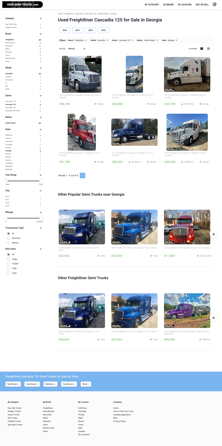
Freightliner (23, 40)
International (23, 43)
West (86, 384)
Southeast (32, 384)
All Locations (84, 434)
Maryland (23, 166)
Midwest (50, 384)
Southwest (69, 384)
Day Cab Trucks (23, 24)
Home (116, 408)
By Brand (168, 4)
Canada (81, 431)
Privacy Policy (119, 421)
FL (23, 83)
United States (23, 123)
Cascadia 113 (23, 101)
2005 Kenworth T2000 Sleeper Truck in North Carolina (187, 248)
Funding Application (122, 414)
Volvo (23, 55)
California (23, 141)
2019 (23, 197)
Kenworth (23, 46)
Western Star (23, 58)
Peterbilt (23, 52)
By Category (152, 4)
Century (23, 77)
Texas (80, 425)
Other (23, 61)
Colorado (23, 145)
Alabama (23, 135)
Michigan (23, 169)
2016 (23, 203)
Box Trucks (13, 418)
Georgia (23, 151)
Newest (76, 48)
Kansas (23, 160)
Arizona (23, 138)
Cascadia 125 (23, 105)
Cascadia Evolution (23, 111)
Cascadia (23, 74)
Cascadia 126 (23, 108)
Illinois (23, 154)
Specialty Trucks (15, 425)
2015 (23, 206)
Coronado (23, 80)
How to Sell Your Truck (123, 411)
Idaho (80, 418)
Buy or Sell (202, 4)
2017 (23, 200)
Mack (23, 49)
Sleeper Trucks (23, 27)
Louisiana (23, 163)
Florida (23, 148)
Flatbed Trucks (14, 421)
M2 (23, 86)
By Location (184, 4)
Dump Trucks (13, 414)
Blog (115, 418)
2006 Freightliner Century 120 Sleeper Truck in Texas (134, 248)
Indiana (23, 157)
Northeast (13, 384)
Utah (80, 428)
